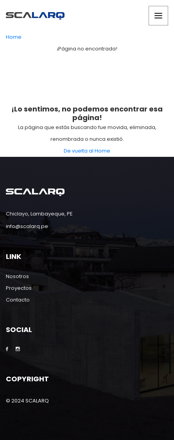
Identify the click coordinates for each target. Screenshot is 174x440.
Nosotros (17, 276)
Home (14, 37)
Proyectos (19, 288)
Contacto (18, 300)
